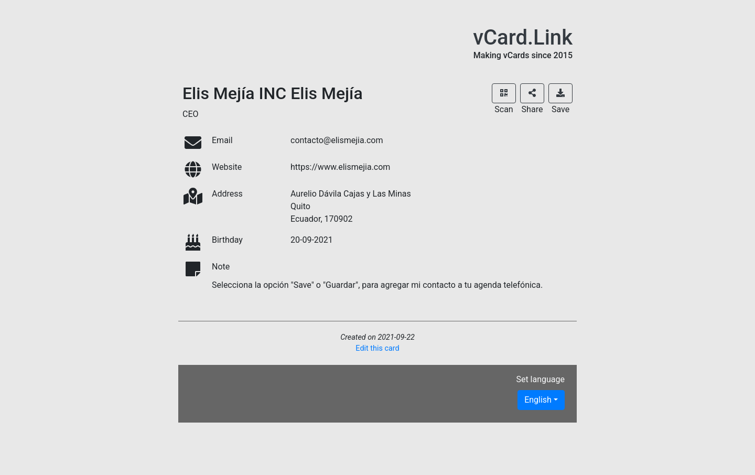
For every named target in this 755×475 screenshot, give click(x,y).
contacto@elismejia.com (336, 140)
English (538, 400)
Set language (540, 379)
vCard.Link (523, 37)
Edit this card (377, 348)
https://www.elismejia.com (340, 167)
